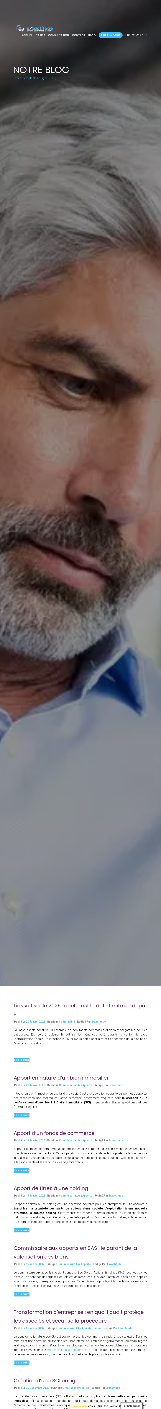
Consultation (58, 35)
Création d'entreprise (76, 1387)
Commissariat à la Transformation (79, 1328)
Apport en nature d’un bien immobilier (61, 1077)
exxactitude (98, 1021)
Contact (78, 35)
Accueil (27, 35)
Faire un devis (110, 35)
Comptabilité (67, 1021)
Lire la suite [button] (21, 1059)
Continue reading (24, 1051)
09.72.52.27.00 (136, 35)
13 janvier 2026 (35, 1195)
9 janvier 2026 (35, 1264)
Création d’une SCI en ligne (48, 1380)
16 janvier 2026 (35, 1140)
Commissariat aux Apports (75, 1085)
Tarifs (40, 35)
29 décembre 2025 (37, 1387)
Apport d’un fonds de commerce (54, 1133)
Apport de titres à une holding (51, 1188)
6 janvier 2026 (35, 1328)
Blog (92, 35)
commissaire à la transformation (68, 1350)
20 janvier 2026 (35, 1021)
